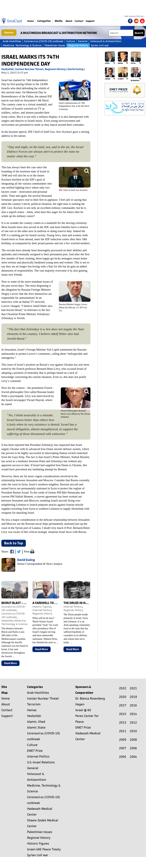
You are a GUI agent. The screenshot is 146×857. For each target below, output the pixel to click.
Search (139, 33)
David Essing (75, 69)
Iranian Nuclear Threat (29, 69)
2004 (133, 757)
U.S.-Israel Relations (41, 762)
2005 (122, 757)
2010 (133, 731)
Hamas (32, 710)
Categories (46, 21)
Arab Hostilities (12, 41)
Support (99, 21)
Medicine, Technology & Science (22, 45)
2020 (122, 697)
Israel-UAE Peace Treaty (44, 849)
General (82, 41)
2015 (122, 714)
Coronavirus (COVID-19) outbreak (43, 41)
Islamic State (36, 728)
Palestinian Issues (55, 45)
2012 (133, 723)
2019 (133, 697)
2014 (133, 714)
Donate (8, 32)
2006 (133, 748)
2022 (122, 688)
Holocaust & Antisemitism (105, 41)
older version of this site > (134, 16)
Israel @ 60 (83, 710)
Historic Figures (41, 606)
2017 (122, 705)
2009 (122, 740)
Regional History (78, 45)
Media (61, 21)
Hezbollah (7, 69)
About (72, 21)
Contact (85, 21)
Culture (70, 41)
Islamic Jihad (36, 722)
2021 (133, 688)
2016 (133, 705)
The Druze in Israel (78, 603)
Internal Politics (41, 610)
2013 (122, 723)
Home (31, 21)
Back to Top (13, 543)
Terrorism (34, 704)
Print (29, 552)
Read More (12, 663)
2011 (122, 731)
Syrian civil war (100, 45)
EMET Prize (35, 751)
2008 (133, 740)
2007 (122, 748)
